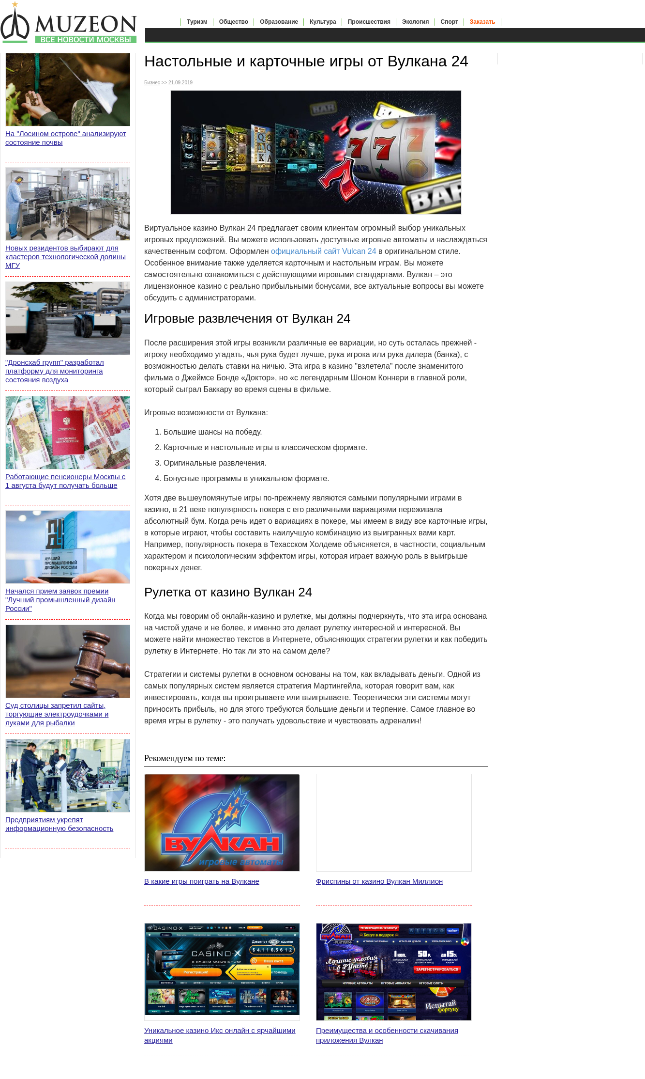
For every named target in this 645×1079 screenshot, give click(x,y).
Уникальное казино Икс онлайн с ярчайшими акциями (220, 1035)
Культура (323, 21)
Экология (415, 21)
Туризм (197, 21)
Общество (234, 21)
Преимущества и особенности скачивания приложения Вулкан (387, 1035)
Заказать (482, 21)
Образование (279, 21)
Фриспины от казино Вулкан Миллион (379, 881)
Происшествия (369, 21)
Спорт (449, 21)
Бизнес (152, 82)
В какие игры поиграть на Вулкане (201, 881)
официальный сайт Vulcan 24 (323, 251)
